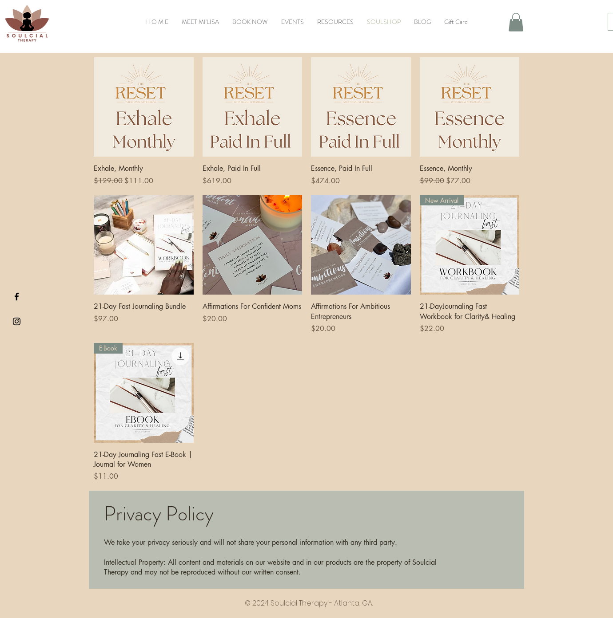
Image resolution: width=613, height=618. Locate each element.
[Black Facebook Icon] (17, 296)
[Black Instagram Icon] (17, 321)
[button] (516, 22)
